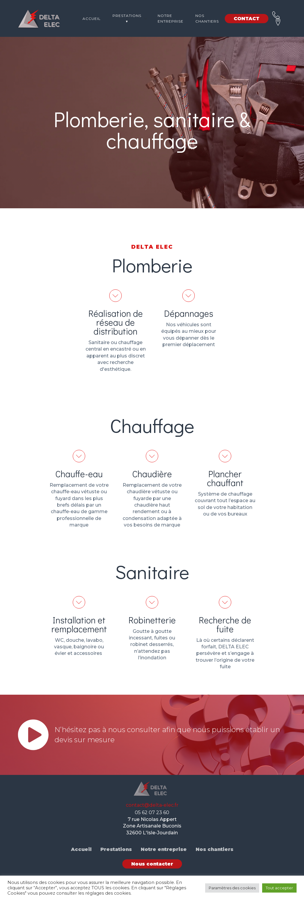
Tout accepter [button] (279, 887)
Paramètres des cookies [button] (232, 887)
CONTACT (246, 18)
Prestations (116, 849)
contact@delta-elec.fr (152, 805)
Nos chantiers (207, 18)
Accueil (92, 18)
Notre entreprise (170, 18)
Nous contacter (152, 864)
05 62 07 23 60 (152, 812)
